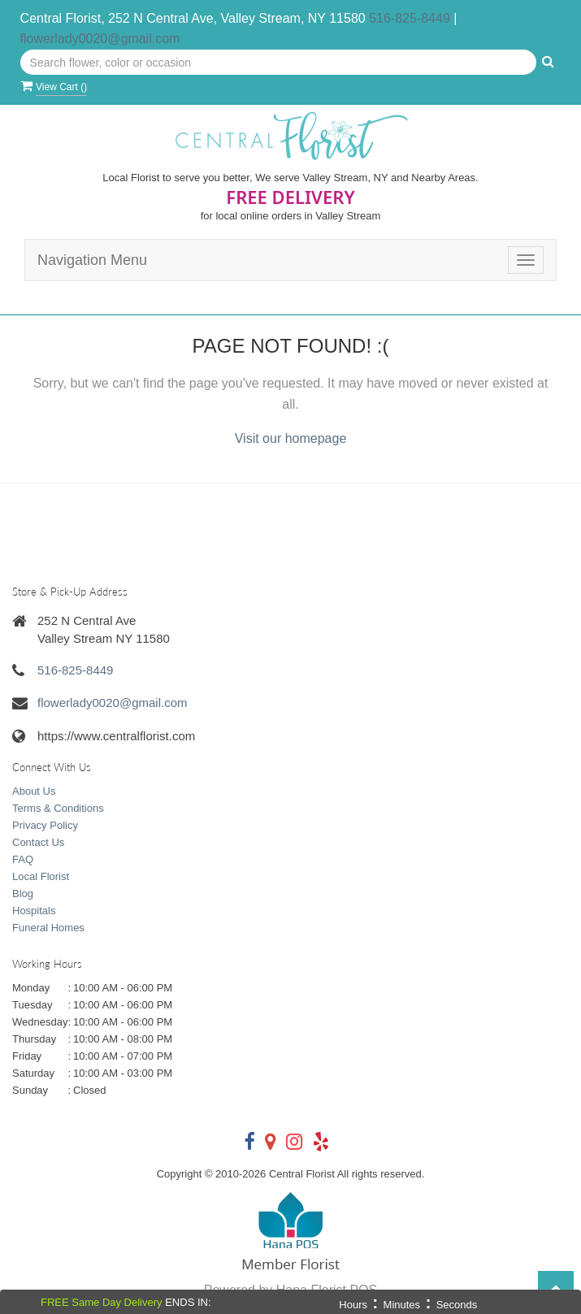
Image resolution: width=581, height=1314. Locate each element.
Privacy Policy (45, 825)
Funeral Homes (48, 928)
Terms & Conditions (58, 808)
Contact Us (38, 842)
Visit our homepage (291, 438)
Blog (22, 893)
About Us (33, 791)
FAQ (22, 859)
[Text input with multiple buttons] (278, 63)
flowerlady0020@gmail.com (100, 39)
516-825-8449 (409, 18)
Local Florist (40, 876)
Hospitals (33, 910)
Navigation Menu (92, 260)
